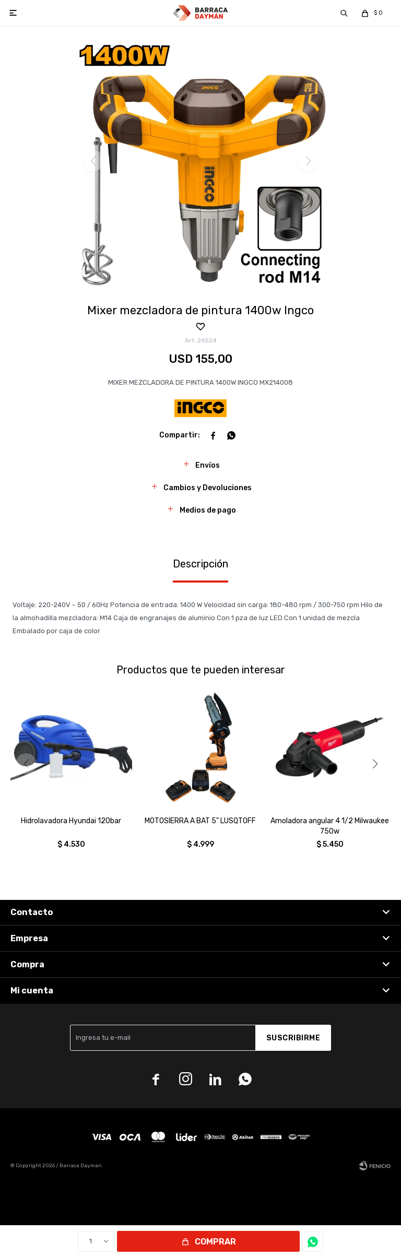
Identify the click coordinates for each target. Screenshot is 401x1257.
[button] (374, 763)
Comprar (215, 1242)
